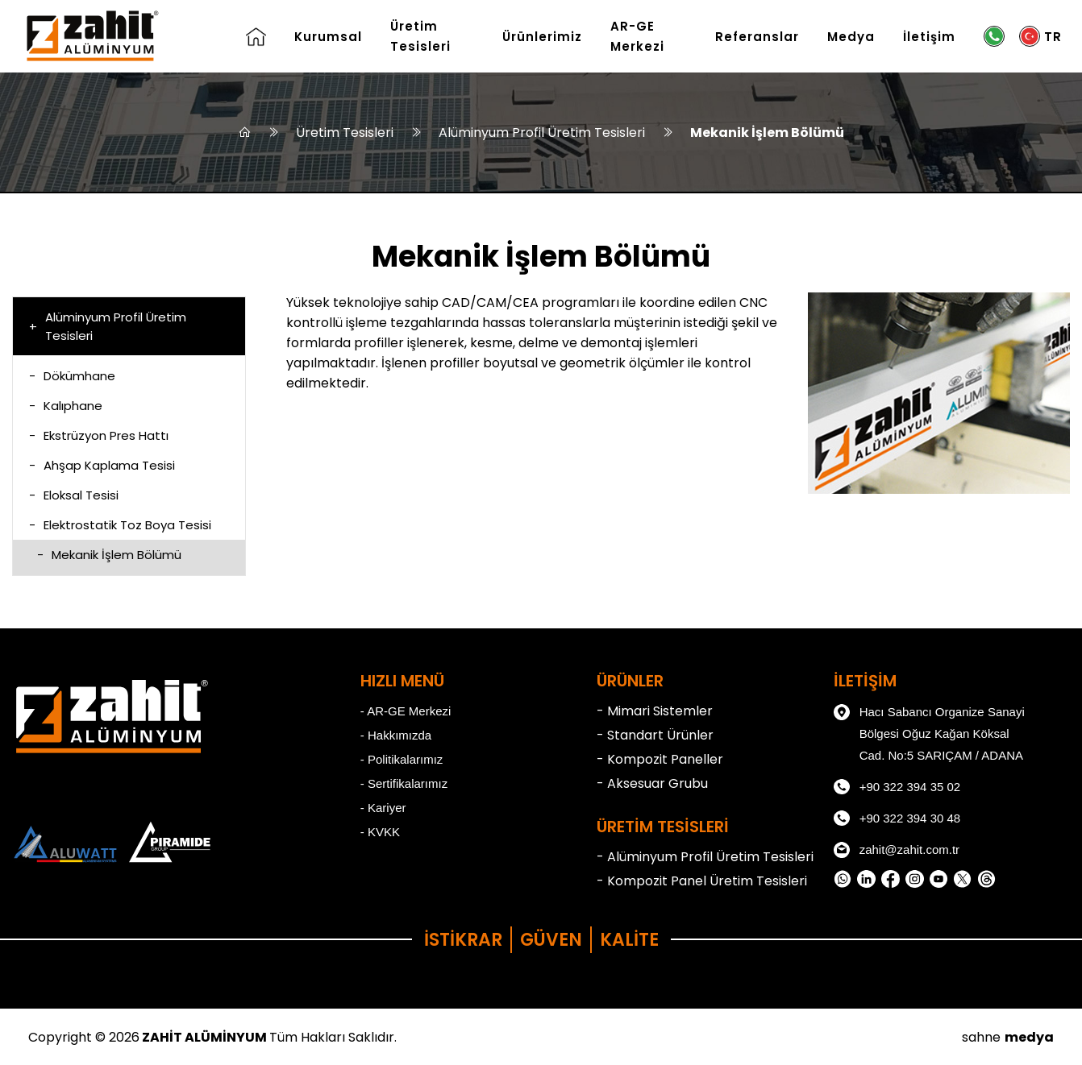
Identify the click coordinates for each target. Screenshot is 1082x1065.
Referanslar (757, 36)
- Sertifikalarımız (403, 783)
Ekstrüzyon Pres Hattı (99, 435)
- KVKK (380, 832)
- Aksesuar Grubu (652, 783)
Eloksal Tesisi (74, 495)
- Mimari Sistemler (655, 711)
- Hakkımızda (395, 735)
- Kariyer (383, 807)
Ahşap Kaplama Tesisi (102, 465)
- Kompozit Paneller (660, 759)
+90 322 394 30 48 (897, 818)
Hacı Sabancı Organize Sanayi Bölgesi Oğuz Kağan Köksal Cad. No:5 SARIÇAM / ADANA (929, 731)
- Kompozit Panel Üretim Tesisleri (702, 881)
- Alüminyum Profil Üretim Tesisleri (705, 856)
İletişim (929, 36)
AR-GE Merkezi (637, 36)
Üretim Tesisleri (420, 36)
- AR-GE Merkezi (406, 711)
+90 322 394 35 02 (897, 787)
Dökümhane (72, 376)
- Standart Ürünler (655, 735)
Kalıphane (65, 405)
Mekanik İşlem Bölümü (767, 132)
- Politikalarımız (401, 759)
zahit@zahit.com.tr (896, 850)
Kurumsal (328, 36)
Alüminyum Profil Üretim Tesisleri (542, 132)
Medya (851, 36)
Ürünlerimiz (542, 36)
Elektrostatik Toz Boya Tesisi (120, 525)
